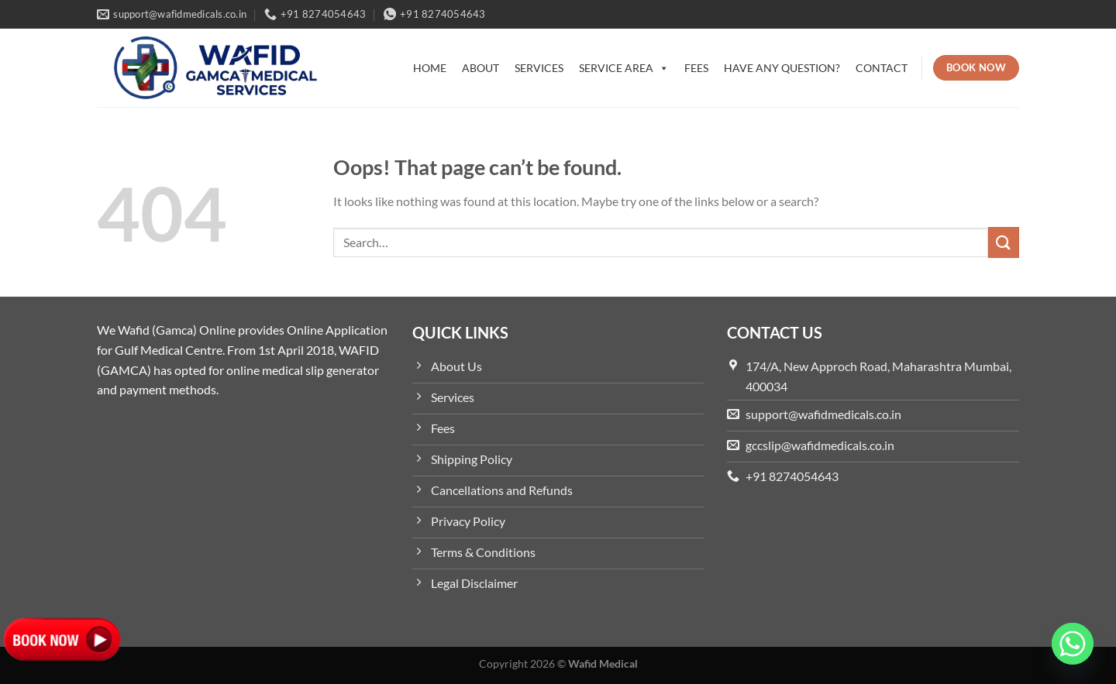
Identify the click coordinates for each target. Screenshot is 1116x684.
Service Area (624, 68)
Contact (882, 67)
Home (429, 67)
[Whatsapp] (1073, 644)
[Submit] (1003, 242)
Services (539, 67)
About (480, 67)
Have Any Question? (782, 67)
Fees (696, 67)
